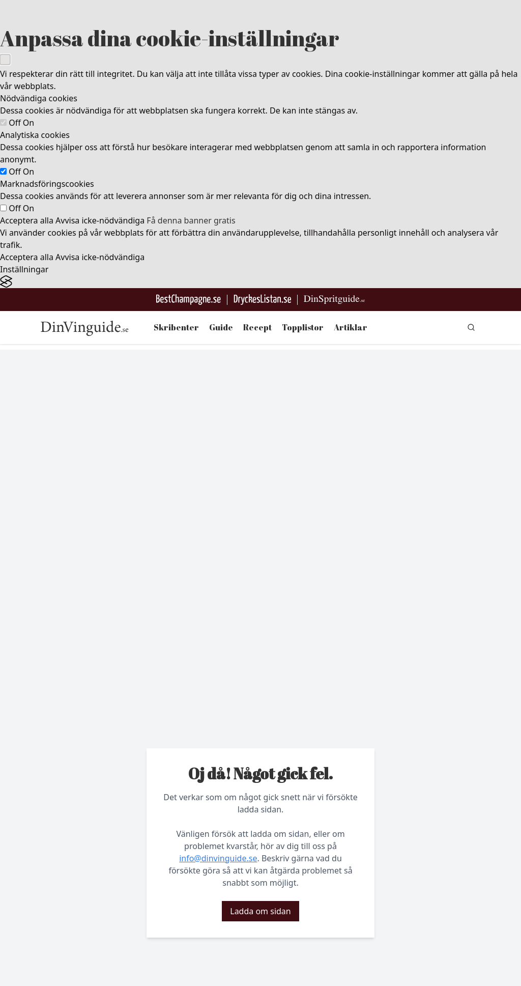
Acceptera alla (26, 220)
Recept (257, 327)
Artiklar (350, 327)
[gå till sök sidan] (471, 327)
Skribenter (176, 327)
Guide (221, 327)
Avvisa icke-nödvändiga (99, 220)
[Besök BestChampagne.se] (188, 299)
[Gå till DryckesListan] (262, 299)
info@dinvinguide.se (218, 858)
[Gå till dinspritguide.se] (334, 299)
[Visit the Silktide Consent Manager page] (260, 281)
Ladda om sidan (260, 911)
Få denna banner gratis (191, 220)
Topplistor (303, 327)
